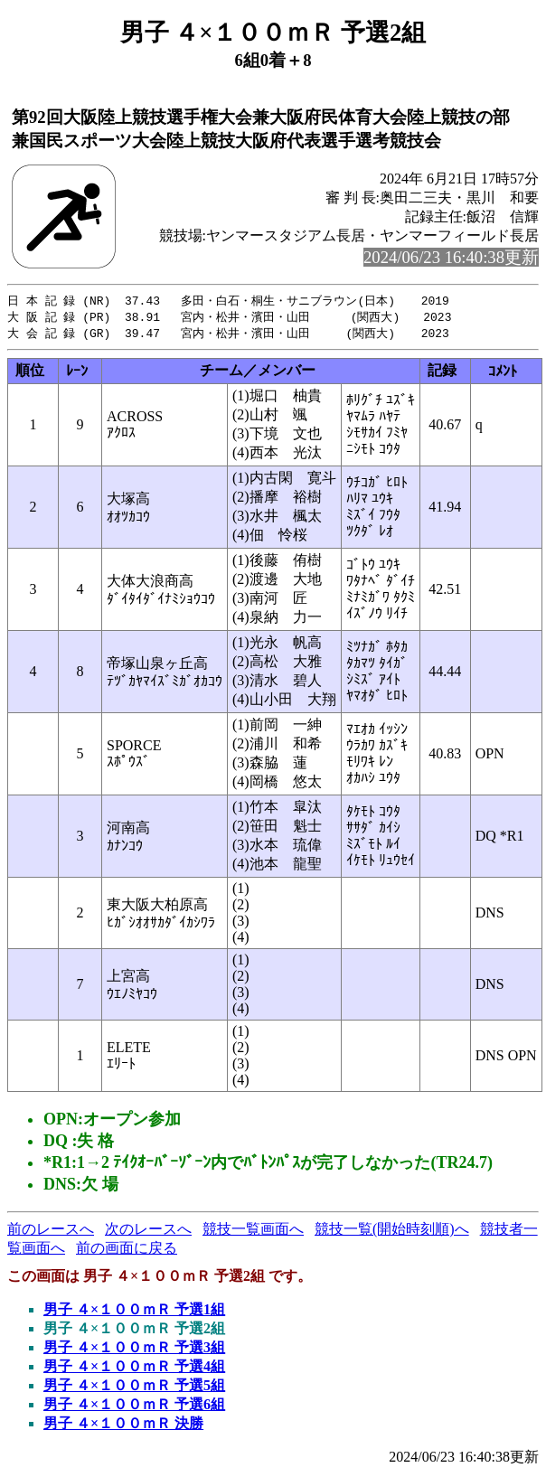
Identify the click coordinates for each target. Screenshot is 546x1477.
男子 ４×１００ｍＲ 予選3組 (134, 1350)
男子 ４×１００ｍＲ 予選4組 (134, 1369)
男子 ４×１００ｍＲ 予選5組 (134, 1388)
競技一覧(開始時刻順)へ (392, 1231)
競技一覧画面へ (253, 1231)
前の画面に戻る (126, 1250)
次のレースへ (148, 1231)
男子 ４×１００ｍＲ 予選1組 (134, 1312)
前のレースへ (50, 1231)
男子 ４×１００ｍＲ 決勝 (123, 1426)
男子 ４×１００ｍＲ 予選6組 (134, 1407)
